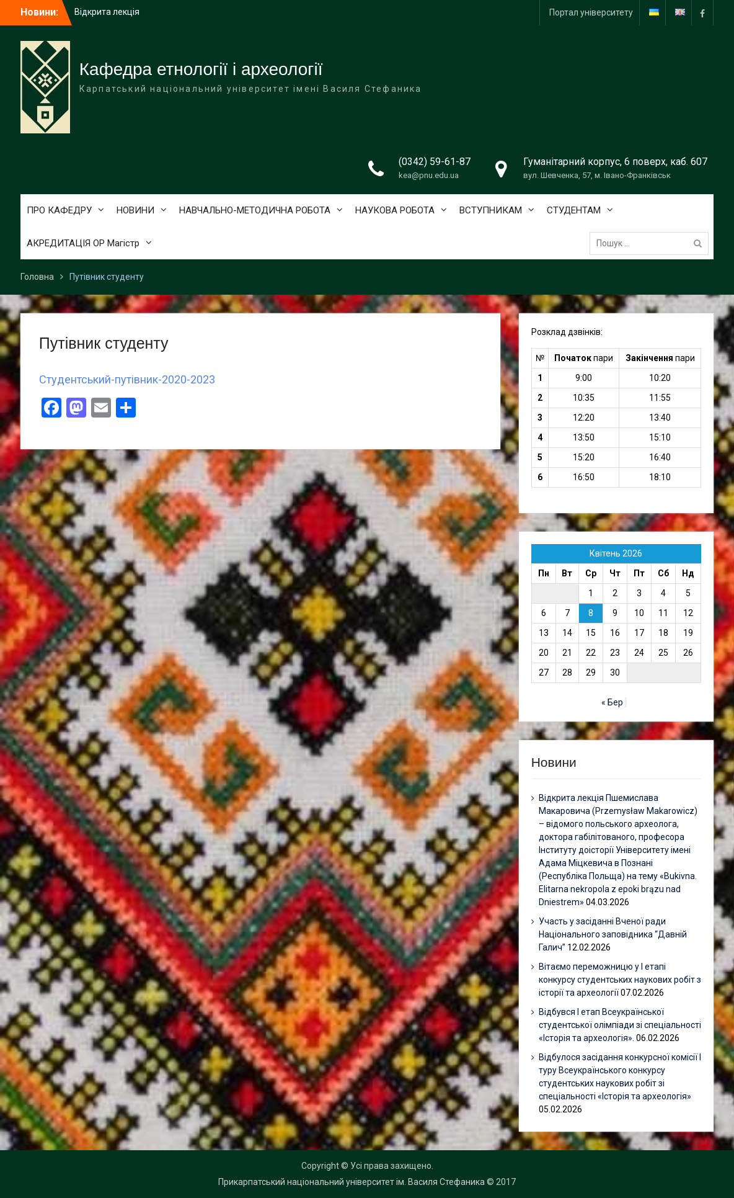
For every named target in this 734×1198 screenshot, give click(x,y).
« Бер (612, 702)
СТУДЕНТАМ (574, 210)
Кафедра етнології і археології (201, 69)
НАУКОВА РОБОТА (395, 210)
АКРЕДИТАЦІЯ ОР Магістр (83, 243)
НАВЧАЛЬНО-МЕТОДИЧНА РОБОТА (254, 210)
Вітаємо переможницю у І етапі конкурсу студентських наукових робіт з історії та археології (620, 980)
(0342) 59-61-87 (435, 162)
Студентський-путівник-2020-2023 (127, 379)
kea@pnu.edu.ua (429, 175)
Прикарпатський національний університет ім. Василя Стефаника (351, 1182)
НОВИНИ (135, 210)
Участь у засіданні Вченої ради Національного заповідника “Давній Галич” (613, 934)
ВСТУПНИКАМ (490, 210)
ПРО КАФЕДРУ (59, 210)
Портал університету (591, 12)
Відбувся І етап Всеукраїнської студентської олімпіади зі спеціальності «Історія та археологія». (620, 1025)
